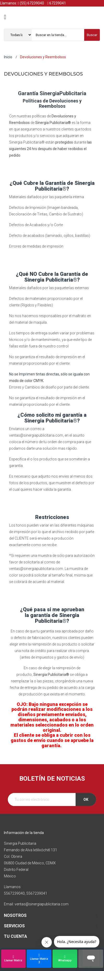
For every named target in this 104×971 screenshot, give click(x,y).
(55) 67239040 (31, 3)
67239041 (56, 3)
